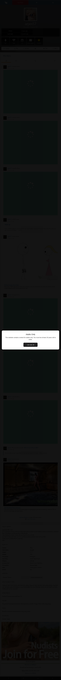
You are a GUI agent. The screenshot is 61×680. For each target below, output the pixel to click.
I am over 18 (30, 344)
